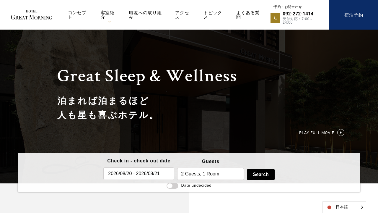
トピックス (212, 14)
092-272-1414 (298, 14)
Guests (210, 161)
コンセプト (77, 14)
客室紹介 (108, 14)
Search (260, 174)
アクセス (182, 14)
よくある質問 (248, 14)
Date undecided (189, 185)
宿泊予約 (353, 14)
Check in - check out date (138, 160)
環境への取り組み (145, 14)
